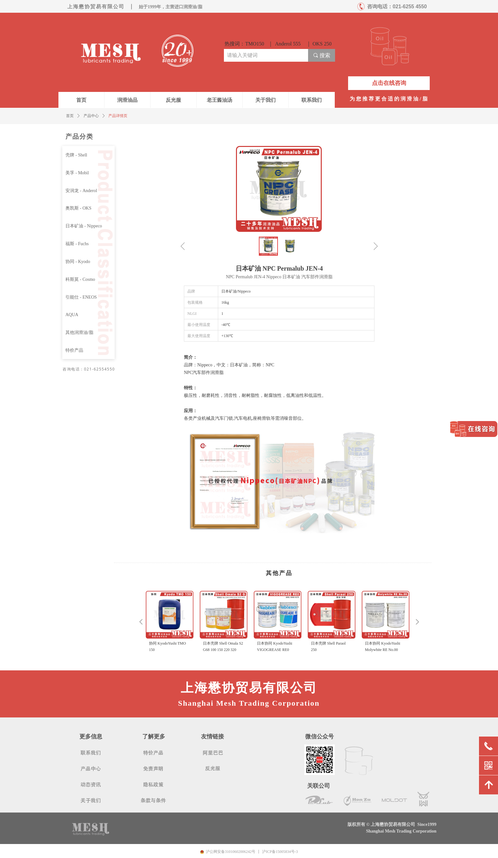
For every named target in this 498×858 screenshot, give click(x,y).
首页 (70, 116)
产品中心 (91, 116)
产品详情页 (117, 116)
